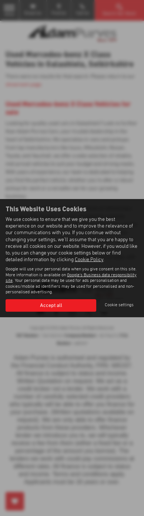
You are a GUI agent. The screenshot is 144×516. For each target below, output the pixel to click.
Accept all (51, 305)
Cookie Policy (89, 259)
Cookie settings (119, 305)
